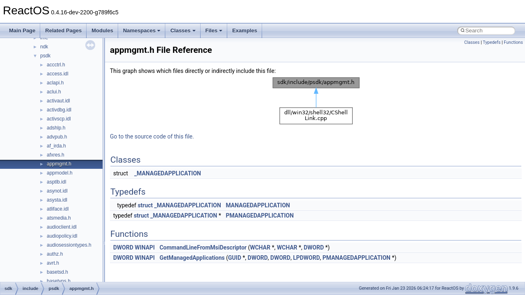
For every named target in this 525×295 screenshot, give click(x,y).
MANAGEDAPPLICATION (258, 205)
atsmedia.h (59, 218)
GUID (234, 257)
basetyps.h (59, 281)
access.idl (57, 74)
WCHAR (260, 247)
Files (214, 30)
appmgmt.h (59, 164)
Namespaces (142, 30)
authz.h (55, 254)
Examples (244, 30)
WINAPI (145, 247)
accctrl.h (56, 65)
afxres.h (55, 155)
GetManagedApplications (192, 257)
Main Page (22, 30)
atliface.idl (57, 209)
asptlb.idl (56, 182)
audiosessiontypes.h (69, 245)
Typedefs (492, 42)
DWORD (123, 247)
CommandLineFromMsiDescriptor (203, 247)
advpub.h (57, 137)
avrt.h (53, 263)
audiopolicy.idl (62, 236)
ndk (44, 47)
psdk (45, 56)
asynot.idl (57, 191)
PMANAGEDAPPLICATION (260, 215)
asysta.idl (57, 200)
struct (145, 205)
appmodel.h (60, 173)
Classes (182, 30)
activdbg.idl (59, 110)
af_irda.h (56, 146)
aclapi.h (55, 83)
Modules (102, 30)
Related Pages (63, 30)
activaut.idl (58, 101)
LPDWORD (306, 257)
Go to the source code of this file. (152, 136)
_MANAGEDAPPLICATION (167, 173)
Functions (513, 42)
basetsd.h (57, 272)
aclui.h (54, 92)
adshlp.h (56, 128)
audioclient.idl (62, 227)
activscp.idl (59, 119)
